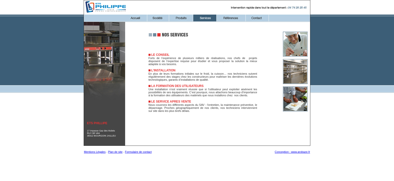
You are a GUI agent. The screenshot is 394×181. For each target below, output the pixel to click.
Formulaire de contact (138, 151)
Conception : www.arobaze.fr (292, 151)
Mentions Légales (95, 151)
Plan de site (115, 151)
